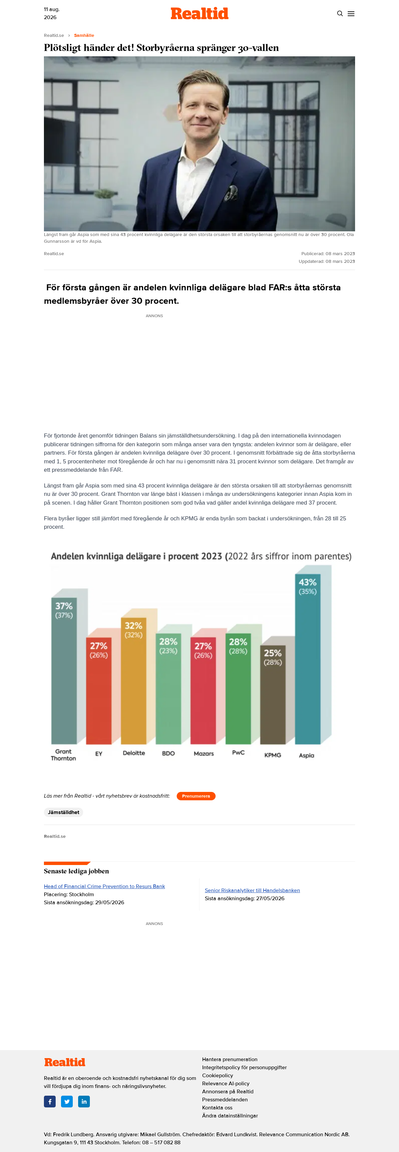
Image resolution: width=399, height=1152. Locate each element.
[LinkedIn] (84, 1101)
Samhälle (84, 35)
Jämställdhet (63, 812)
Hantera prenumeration (230, 1059)
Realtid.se (54, 35)
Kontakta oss (217, 1107)
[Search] (340, 13)
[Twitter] (67, 1101)
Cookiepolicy (217, 1075)
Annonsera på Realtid (227, 1091)
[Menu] (351, 13)
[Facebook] (50, 1101)
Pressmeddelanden (225, 1099)
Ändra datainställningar (230, 1115)
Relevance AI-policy (225, 1083)
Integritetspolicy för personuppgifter (244, 1067)
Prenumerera (196, 796)
